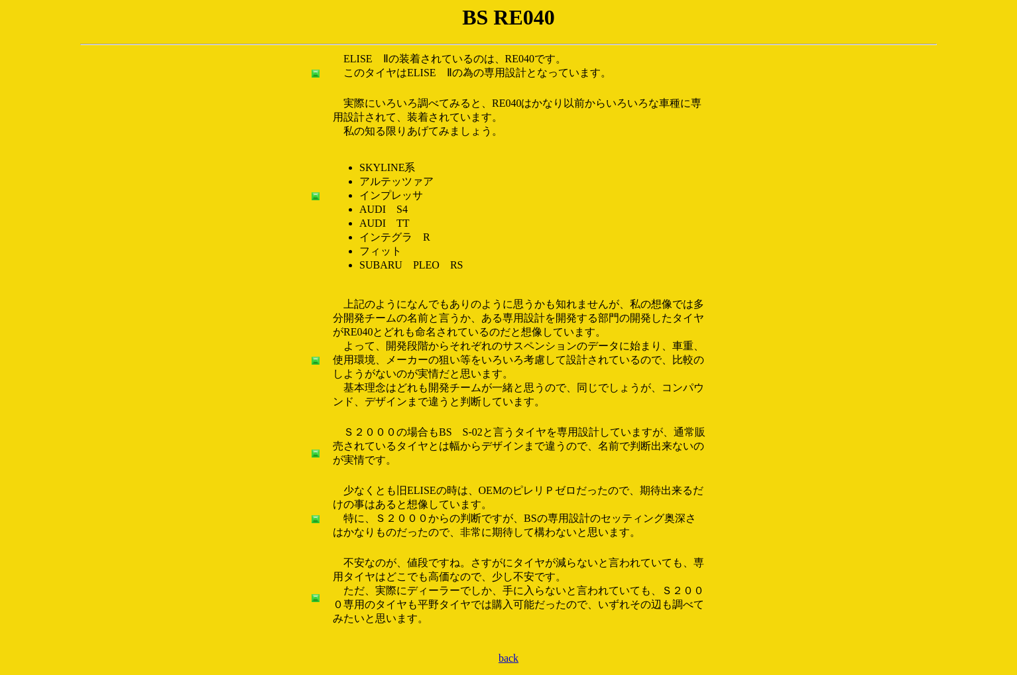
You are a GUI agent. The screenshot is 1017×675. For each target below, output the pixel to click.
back (508, 658)
